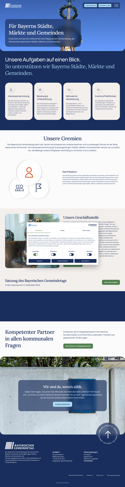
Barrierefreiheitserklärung (76, 475)
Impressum (90, 475)
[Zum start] (108, 434)
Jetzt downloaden (111, 282)
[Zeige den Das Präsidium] (29, 172)
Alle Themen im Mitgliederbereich (78, 346)
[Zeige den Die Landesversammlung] (19, 188)
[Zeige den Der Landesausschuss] (38, 188)
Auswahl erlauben (62, 261)
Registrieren (88, 457)
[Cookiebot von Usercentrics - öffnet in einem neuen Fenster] (90, 225)
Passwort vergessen (91, 459)
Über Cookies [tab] (86, 230)
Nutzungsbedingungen (113, 475)
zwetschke (66, 482)
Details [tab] (62, 230)
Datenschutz (99, 475)
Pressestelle (88, 461)
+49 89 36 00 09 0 (58, 459)
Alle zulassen (85, 261)
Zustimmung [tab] (38, 230)
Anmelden (87, 455)
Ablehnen (39, 261)
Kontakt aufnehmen (62, 404)
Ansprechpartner (90, 5)
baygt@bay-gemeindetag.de (62, 461)
